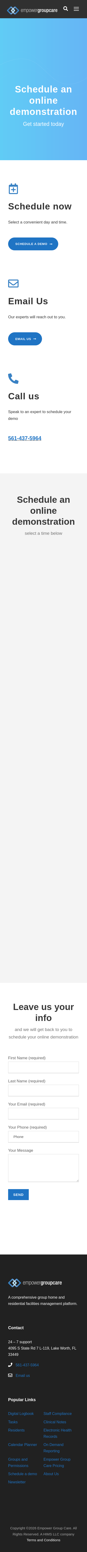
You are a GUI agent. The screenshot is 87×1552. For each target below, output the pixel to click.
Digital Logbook (21, 1414)
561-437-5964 (24, 438)
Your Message (43, 1166)
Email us (23, 1376)
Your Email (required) (43, 1111)
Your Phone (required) (43, 1134)
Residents (16, 1430)
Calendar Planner (22, 1445)
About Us (51, 1474)
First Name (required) (43, 1064)
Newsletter (17, 1482)
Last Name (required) (43, 1087)
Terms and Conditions (43, 1540)
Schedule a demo (22, 1474)
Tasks (13, 1422)
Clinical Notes (55, 1422)
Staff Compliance (58, 1414)
